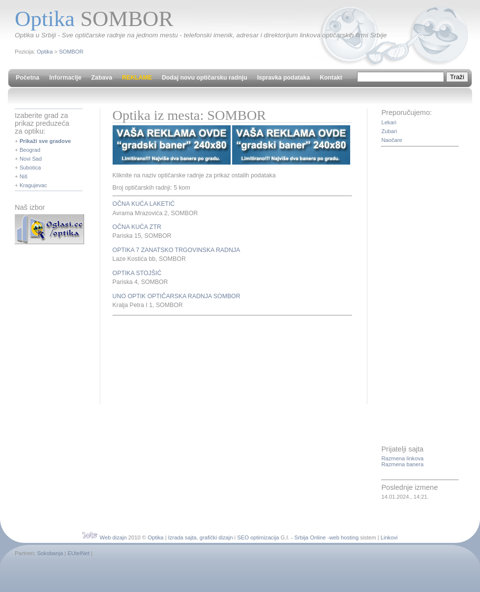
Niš (24, 176)
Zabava (101, 77)
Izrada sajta (182, 537)
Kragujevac (33, 185)
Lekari (388, 122)
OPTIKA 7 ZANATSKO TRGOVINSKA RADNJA (176, 250)
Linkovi (389, 537)
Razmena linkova (402, 458)
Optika (45, 52)
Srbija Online (310, 537)
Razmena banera (402, 464)
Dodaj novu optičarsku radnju (204, 77)
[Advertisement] (148, 358)
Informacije (65, 77)
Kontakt (331, 77)
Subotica (30, 167)
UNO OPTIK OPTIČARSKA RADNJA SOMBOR (176, 296)
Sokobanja (50, 553)
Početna (27, 77)
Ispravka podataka (283, 77)
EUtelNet (78, 553)
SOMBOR (71, 52)
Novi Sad (31, 159)
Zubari (389, 131)
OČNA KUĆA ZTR (137, 227)
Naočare (391, 140)
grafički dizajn (216, 537)
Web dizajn (113, 537)
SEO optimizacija (258, 537)
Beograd (30, 150)
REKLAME (137, 77)
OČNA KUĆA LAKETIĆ (144, 203)
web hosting (344, 537)
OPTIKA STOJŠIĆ (137, 273)
